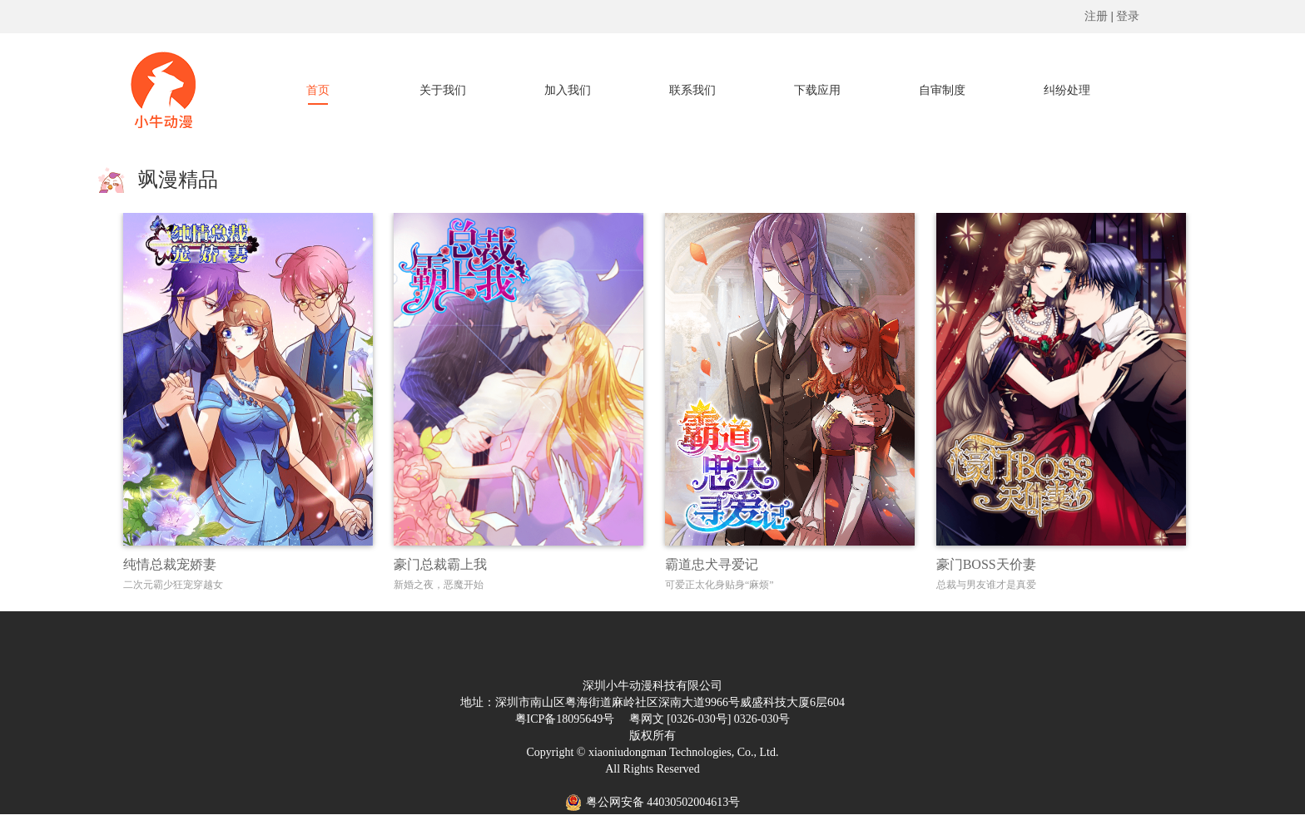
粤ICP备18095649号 (565, 719)
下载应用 (817, 90)
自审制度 (942, 90)
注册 (1096, 16)
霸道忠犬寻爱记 (711, 564)
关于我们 (442, 90)
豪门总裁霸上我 (440, 564)
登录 (1127, 16)
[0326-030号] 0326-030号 (728, 719)
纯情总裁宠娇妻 (169, 564)
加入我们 (567, 90)
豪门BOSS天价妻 (986, 564)
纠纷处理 (1067, 90)
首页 (318, 90)
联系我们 (692, 90)
